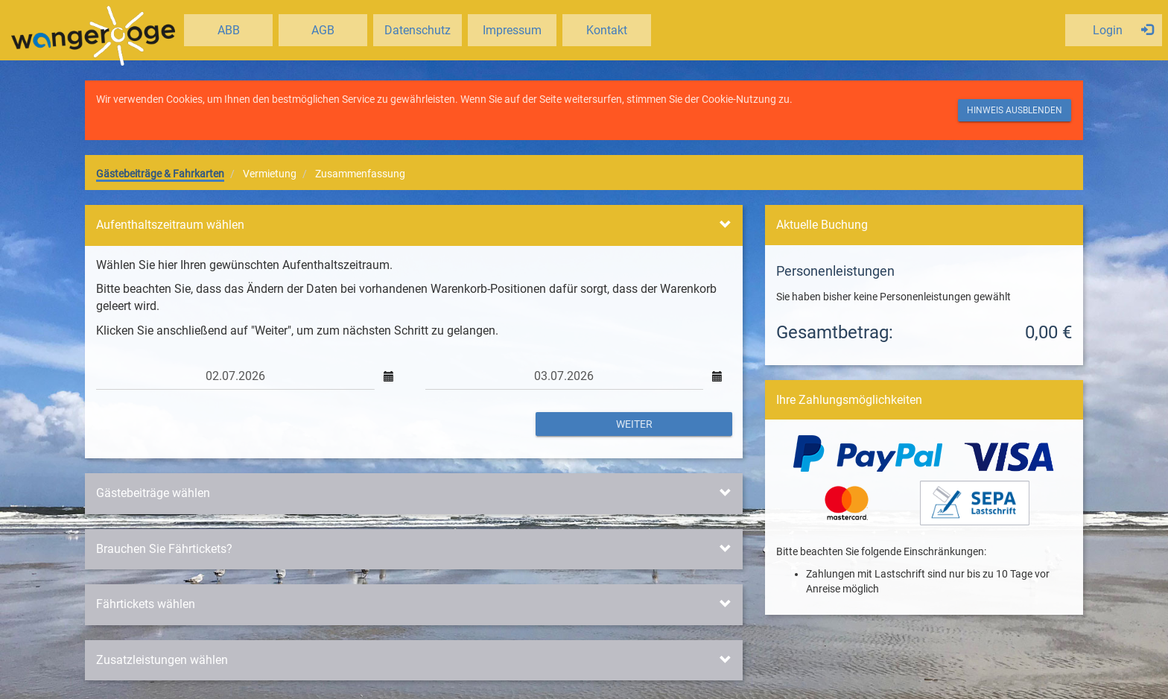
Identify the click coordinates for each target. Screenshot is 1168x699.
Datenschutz (417, 30)
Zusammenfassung (360, 174)
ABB (229, 30)
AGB (322, 30)
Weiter (634, 424)
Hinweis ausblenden (1014, 110)
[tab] (414, 225)
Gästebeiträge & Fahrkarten (160, 174)
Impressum (512, 30)
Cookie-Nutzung (739, 99)
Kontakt (606, 30)
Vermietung (269, 174)
